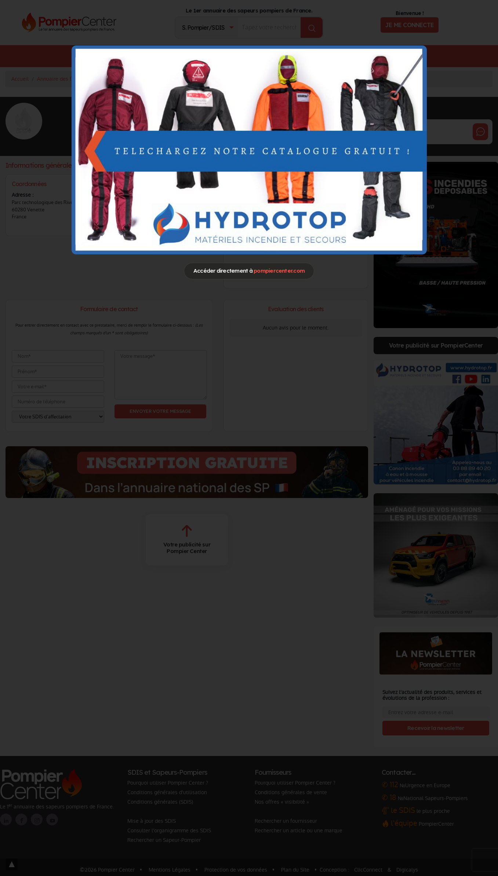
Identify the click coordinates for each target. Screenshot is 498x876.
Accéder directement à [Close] (249, 270)
